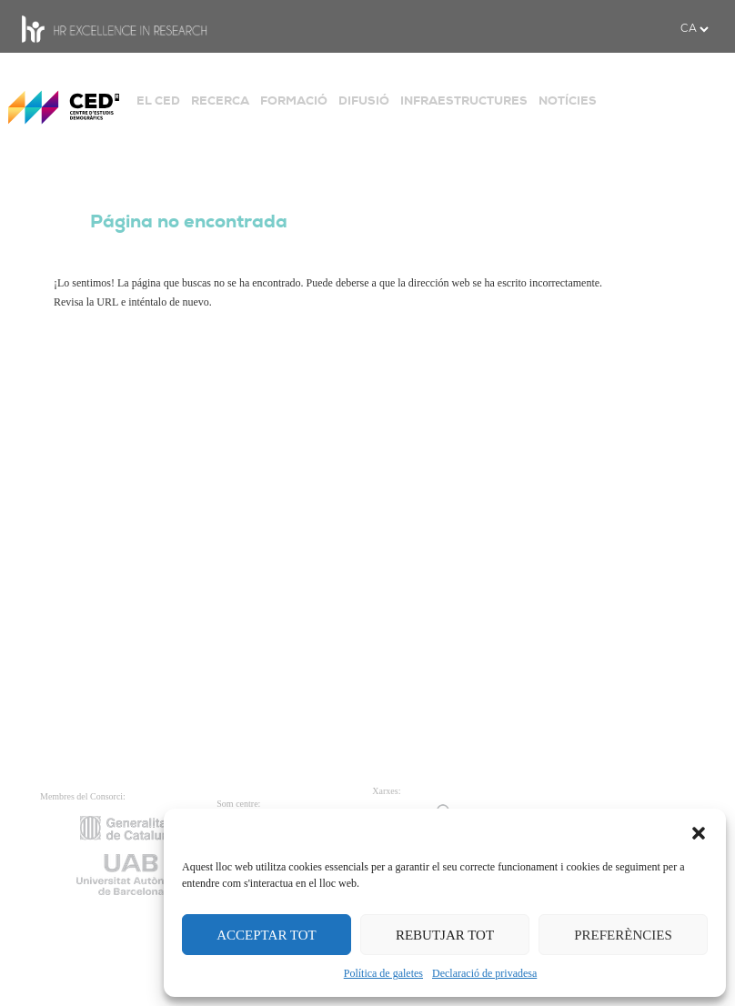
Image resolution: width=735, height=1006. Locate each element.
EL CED (158, 100)
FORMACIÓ (293, 100)
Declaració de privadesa (484, 973)
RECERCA (220, 100)
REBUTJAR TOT (445, 935)
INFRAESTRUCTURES (464, 100)
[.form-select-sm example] (694, 29)
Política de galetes (383, 973)
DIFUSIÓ (363, 100)
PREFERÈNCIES (623, 935)
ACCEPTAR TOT (266, 935)
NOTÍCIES (568, 100)
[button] (699, 831)
